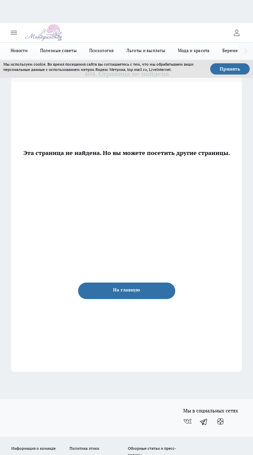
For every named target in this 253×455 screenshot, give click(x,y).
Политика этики (84, 448)
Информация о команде (33, 448)
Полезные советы (58, 50)
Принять (230, 69)
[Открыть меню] (14, 32)
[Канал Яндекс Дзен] (220, 421)
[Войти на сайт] (236, 32)
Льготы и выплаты (145, 50)
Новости (19, 50)
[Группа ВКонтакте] (187, 421)
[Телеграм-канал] (204, 421)
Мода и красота (194, 50)
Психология (101, 50)
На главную (126, 290)
